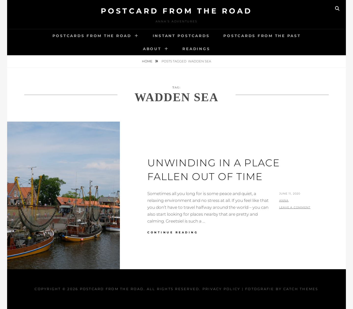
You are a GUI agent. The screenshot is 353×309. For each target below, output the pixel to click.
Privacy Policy (221, 289)
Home (147, 61)
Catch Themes (300, 289)
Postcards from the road (91, 35)
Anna (284, 200)
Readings (196, 48)
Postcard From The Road (176, 10)
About (152, 48)
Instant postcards (181, 35)
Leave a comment (295, 207)
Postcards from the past (262, 35)
